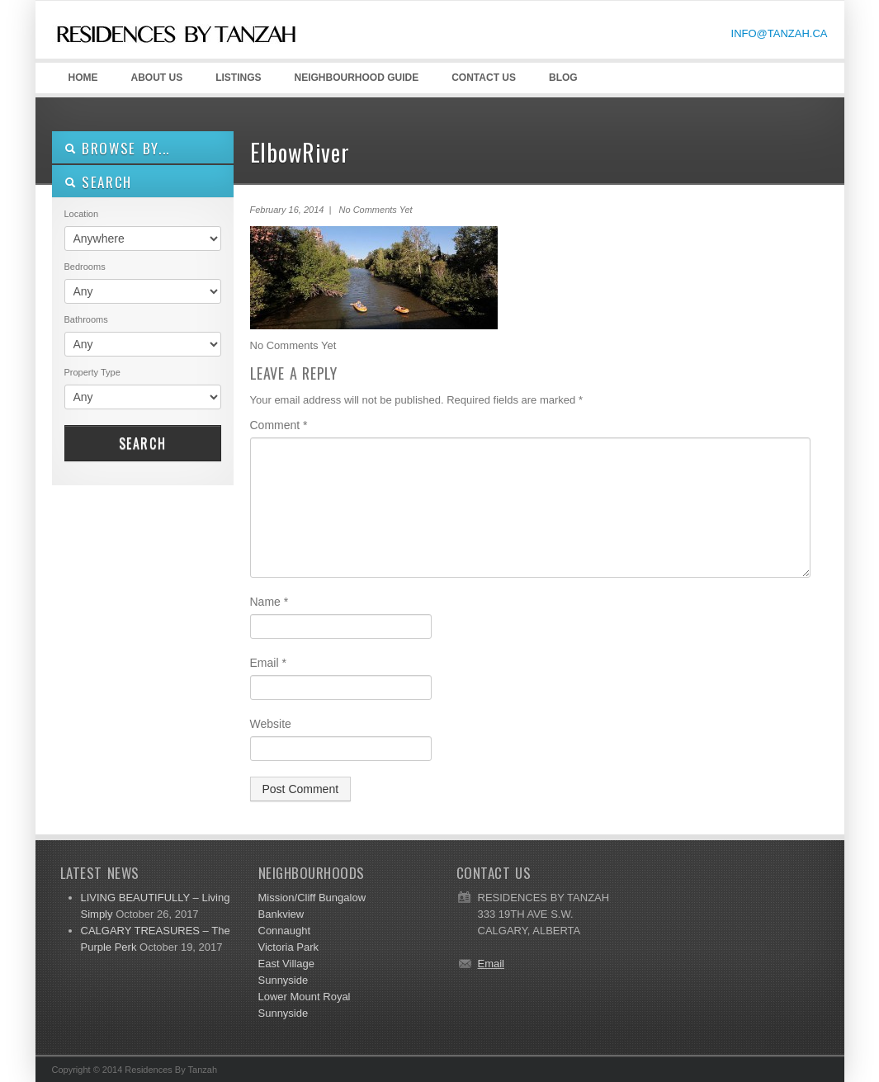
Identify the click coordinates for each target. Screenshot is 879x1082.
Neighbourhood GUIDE (354, 82)
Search (143, 443)
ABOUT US (154, 82)
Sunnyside (283, 980)
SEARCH (98, 182)
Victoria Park (288, 947)
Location (81, 214)
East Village (286, 963)
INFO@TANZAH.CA (779, 33)
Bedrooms (85, 267)
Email (268, 662)
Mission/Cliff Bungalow (312, 897)
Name (269, 601)
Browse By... (117, 148)
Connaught (284, 930)
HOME (83, 77)
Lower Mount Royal (304, 996)
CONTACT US (483, 77)
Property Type (92, 372)
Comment (279, 425)
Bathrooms (86, 319)
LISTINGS (238, 77)
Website (270, 723)
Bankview (281, 914)
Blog (563, 77)
